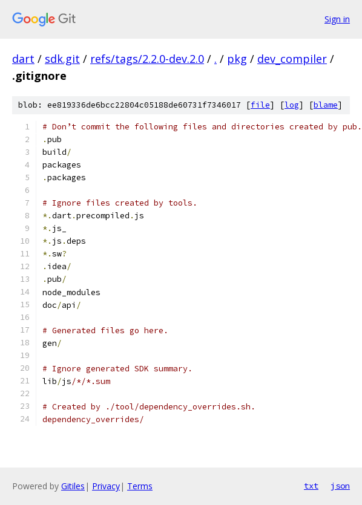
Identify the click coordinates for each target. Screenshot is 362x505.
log (292, 105)
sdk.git (62, 58)
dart (23, 58)
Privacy (106, 486)
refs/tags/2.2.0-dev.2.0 (147, 58)
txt (311, 485)
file (260, 105)
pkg (237, 58)
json (340, 485)
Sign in (337, 19)
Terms (140, 486)
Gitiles (73, 486)
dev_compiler (292, 58)
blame (326, 105)
